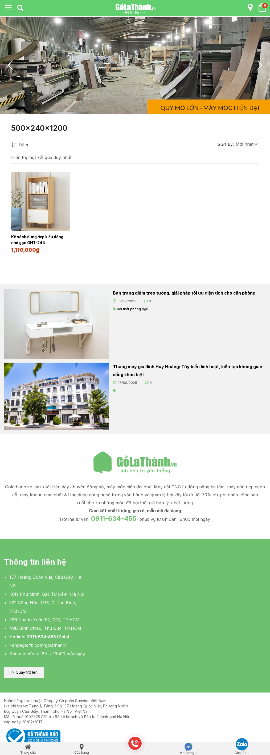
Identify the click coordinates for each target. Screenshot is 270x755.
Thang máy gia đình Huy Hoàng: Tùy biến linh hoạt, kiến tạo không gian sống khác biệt (187, 370)
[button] (246, 144)
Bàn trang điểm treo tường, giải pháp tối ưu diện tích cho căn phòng (184, 292)
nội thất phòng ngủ (132, 308)
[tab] (20, 8)
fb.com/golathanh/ (48, 644)
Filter (20, 145)
